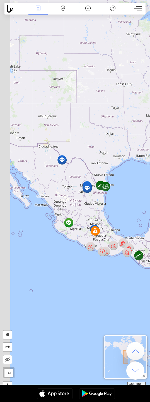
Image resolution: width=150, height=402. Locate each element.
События (38, 8)
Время (88, 8)
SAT (9, 373)
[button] (87, 188)
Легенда (113, 8)
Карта (63, 8)
